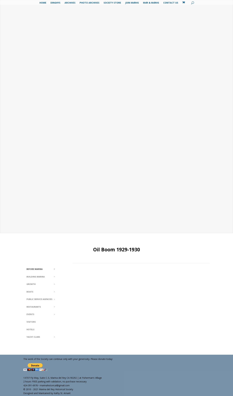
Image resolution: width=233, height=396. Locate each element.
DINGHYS (55, 3)
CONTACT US (170, 3)
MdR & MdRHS (151, 3)
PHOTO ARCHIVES (89, 3)
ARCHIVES (70, 3)
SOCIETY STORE (112, 3)
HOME (42, 3)
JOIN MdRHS (132, 3)
